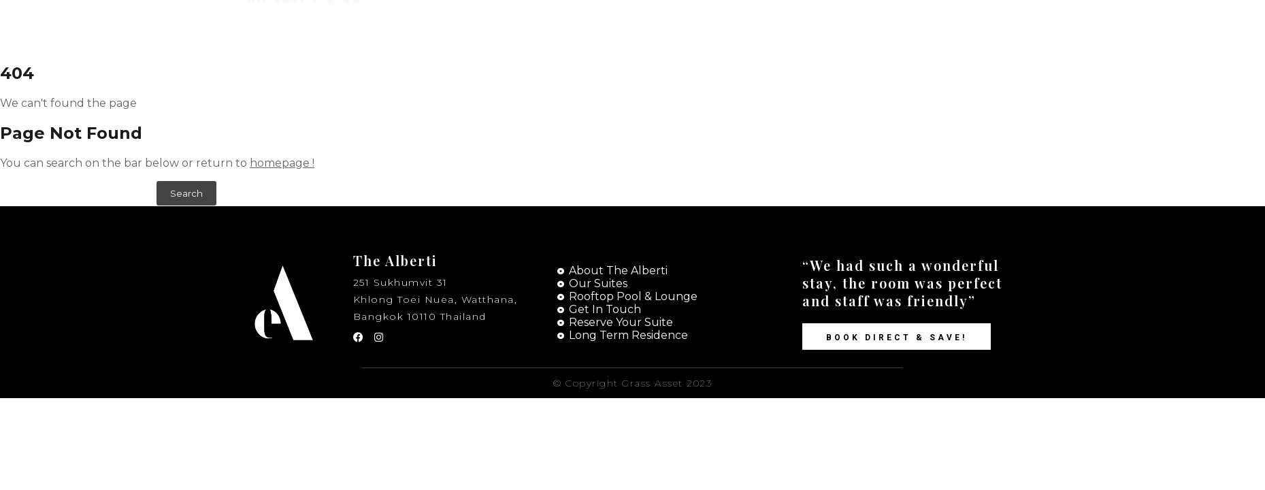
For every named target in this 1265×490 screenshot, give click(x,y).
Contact (849, 28)
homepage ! (282, 163)
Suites (768, 28)
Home (693, 28)
